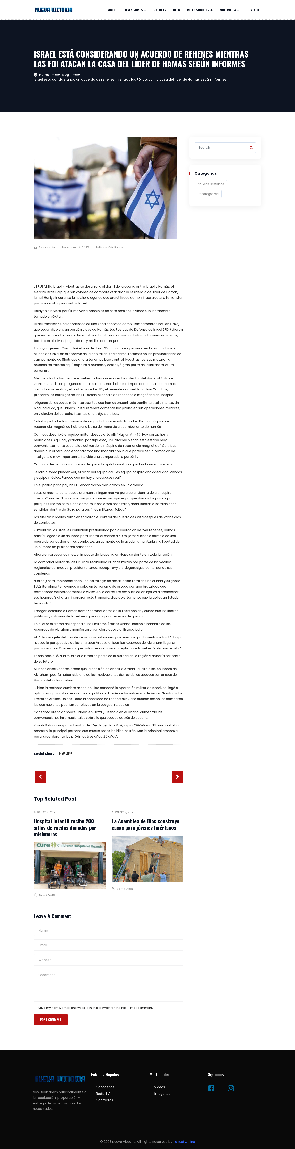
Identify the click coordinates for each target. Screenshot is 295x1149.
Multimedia (228, 10)
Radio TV (160, 10)
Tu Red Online (184, 1142)
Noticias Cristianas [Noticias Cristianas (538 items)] (211, 184)
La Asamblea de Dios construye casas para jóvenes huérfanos (145, 824)
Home (44, 74)
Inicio (111, 10)
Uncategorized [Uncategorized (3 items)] (208, 194)
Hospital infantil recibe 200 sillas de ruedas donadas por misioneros (65, 827)
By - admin (47, 247)
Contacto (254, 10)
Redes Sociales (198, 10)
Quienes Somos (132, 10)
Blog (176, 10)
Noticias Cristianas (109, 247)
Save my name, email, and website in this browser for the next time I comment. (95, 1008)
